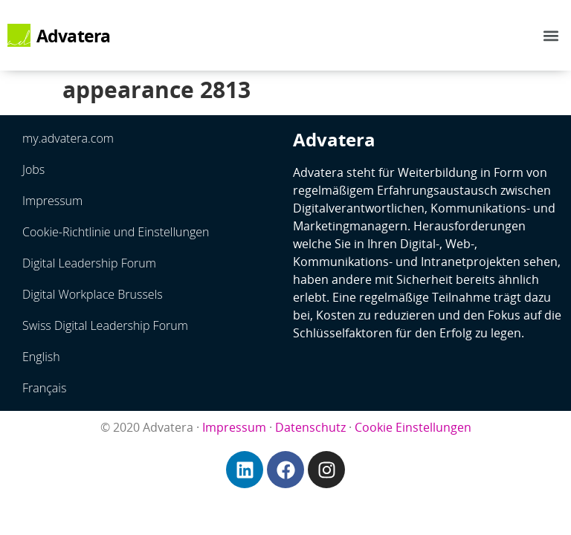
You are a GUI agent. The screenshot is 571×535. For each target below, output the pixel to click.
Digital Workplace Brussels (92, 294)
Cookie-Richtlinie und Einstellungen (116, 232)
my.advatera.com (68, 138)
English (41, 356)
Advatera (73, 36)
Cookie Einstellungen (413, 427)
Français (44, 388)
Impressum (52, 200)
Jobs (33, 169)
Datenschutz (310, 427)
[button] (551, 35)
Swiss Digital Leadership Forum (105, 325)
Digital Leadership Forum (89, 263)
